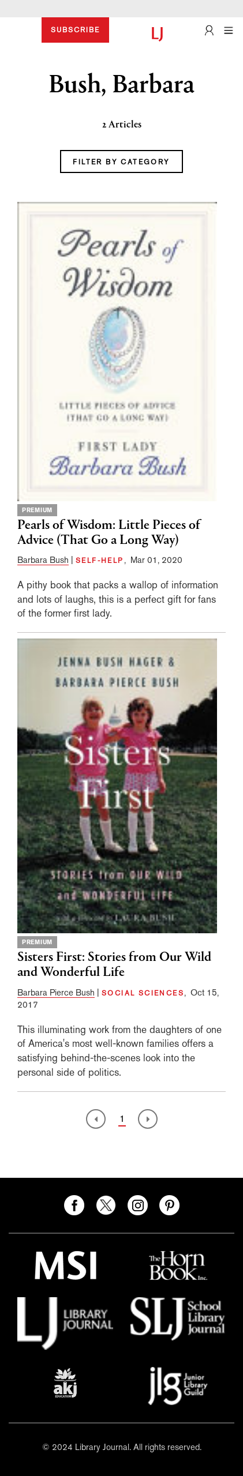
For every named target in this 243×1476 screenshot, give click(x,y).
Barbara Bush (43, 560)
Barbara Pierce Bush (56, 992)
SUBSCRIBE (75, 30)
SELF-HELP (100, 561)
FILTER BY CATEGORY (121, 162)
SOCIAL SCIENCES (143, 993)
